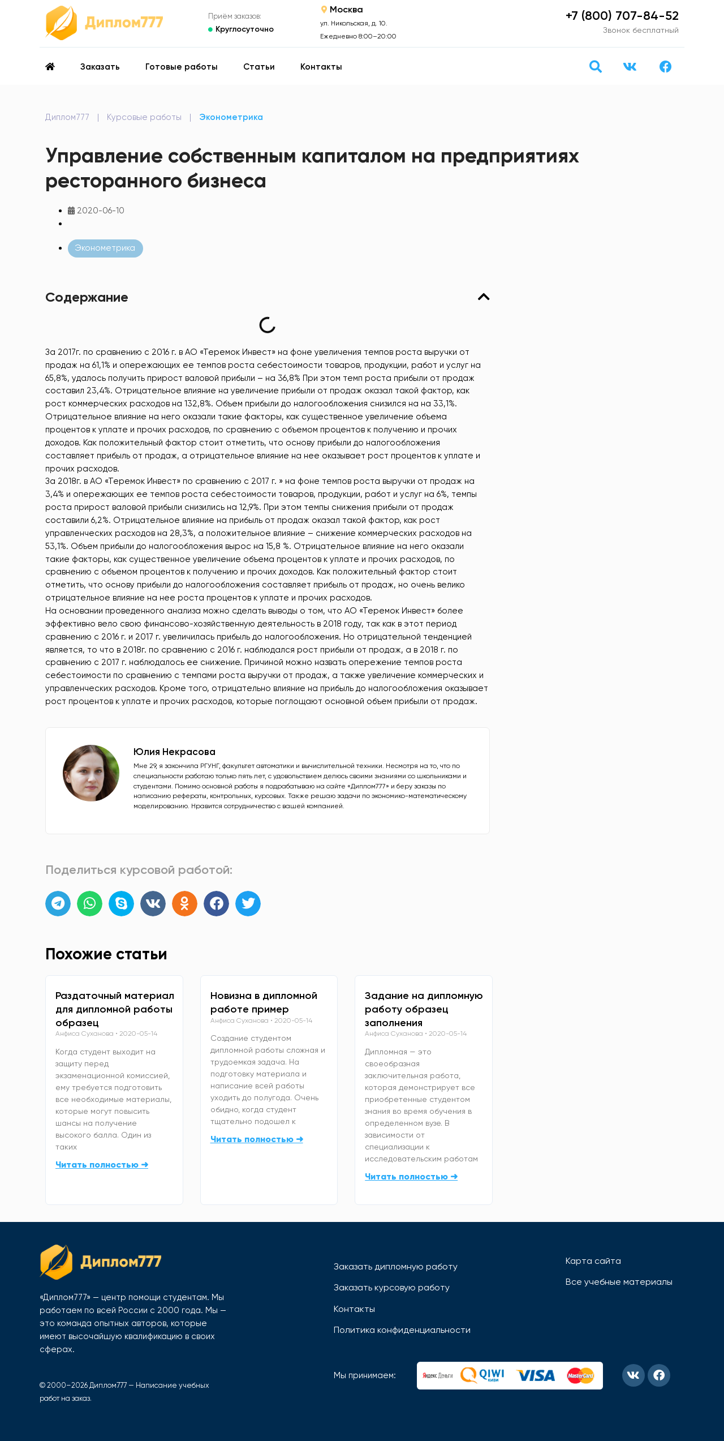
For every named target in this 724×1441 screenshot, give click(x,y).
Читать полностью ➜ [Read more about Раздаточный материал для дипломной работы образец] (101, 1164)
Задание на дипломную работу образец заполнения (424, 1009)
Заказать (100, 67)
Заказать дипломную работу (396, 1266)
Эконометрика (231, 117)
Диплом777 (67, 117)
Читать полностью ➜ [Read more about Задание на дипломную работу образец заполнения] (411, 1176)
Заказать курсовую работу (392, 1287)
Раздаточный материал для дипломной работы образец (114, 1009)
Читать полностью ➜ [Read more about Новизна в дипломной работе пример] (256, 1139)
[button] (595, 66)
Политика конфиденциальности (402, 1329)
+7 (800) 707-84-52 (622, 15)
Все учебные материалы (619, 1281)
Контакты (321, 67)
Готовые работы (181, 67)
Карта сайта (593, 1260)
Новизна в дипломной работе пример (263, 1002)
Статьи (259, 67)
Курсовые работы (144, 117)
